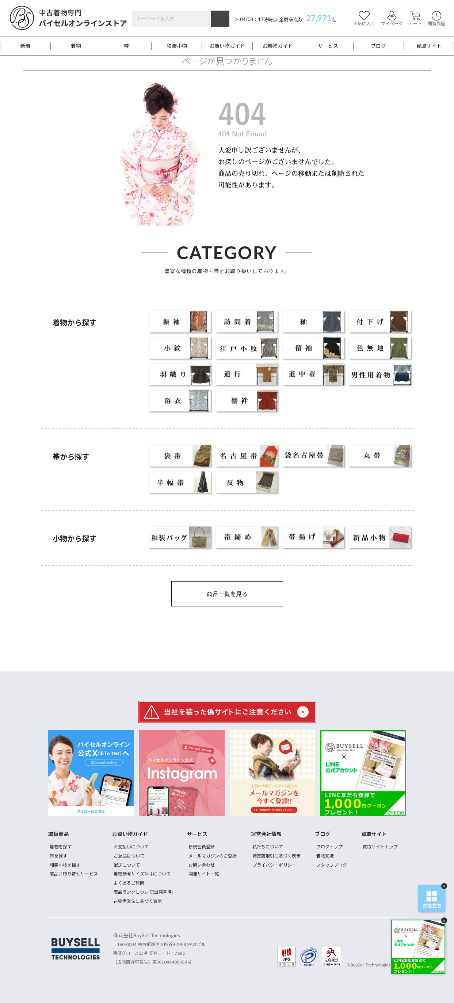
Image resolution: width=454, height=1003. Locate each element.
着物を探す (61, 846)
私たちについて (267, 846)
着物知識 (325, 856)
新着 (25, 46)
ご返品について (129, 856)
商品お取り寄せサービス (74, 874)
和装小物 (177, 46)
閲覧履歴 (436, 18)
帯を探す (58, 856)
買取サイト (429, 46)
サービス (328, 46)
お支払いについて (131, 846)
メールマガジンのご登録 (212, 856)
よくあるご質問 (129, 883)
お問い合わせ (201, 865)
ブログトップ (329, 846)
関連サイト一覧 (203, 874)
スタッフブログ (331, 865)
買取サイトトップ (380, 846)
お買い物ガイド (227, 46)
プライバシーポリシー (274, 865)
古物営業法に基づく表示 (138, 901)
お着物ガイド (277, 46)
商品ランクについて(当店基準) (143, 892)
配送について (127, 865)
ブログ (378, 46)
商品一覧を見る (227, 593)
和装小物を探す (65, 865)
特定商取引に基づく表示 (276, 856)
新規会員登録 (201, 846)
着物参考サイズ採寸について (142, 874)
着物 (76, 46)
